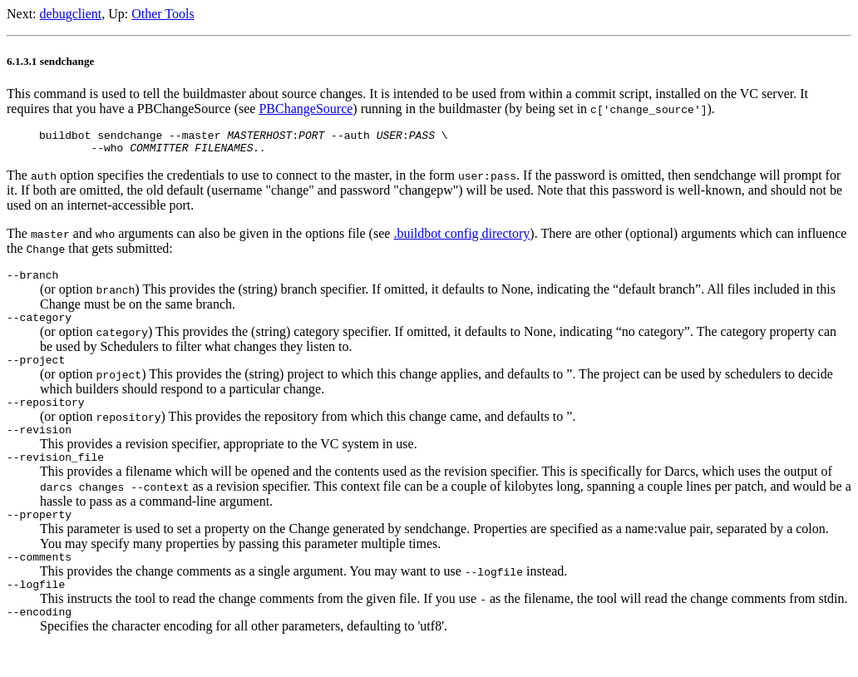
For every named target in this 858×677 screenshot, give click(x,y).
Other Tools (162, 14)
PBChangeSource (306, 108)
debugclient (71, 14)
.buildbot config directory (461, 238)
